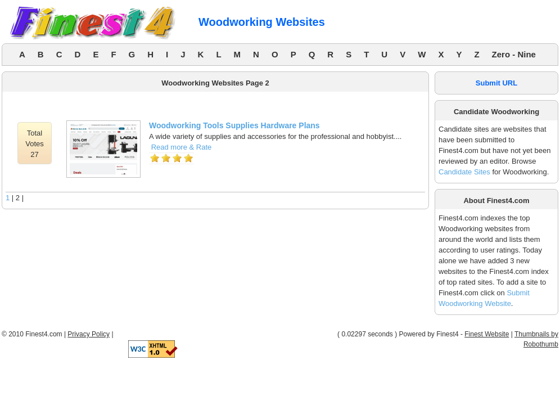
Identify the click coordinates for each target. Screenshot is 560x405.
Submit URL (496, 83)
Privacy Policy (88, 334)
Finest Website (486, 334)
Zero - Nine (514, 54)
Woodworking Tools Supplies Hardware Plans (234, 125)
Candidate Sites (464, 172)
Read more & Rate (181, 147)
